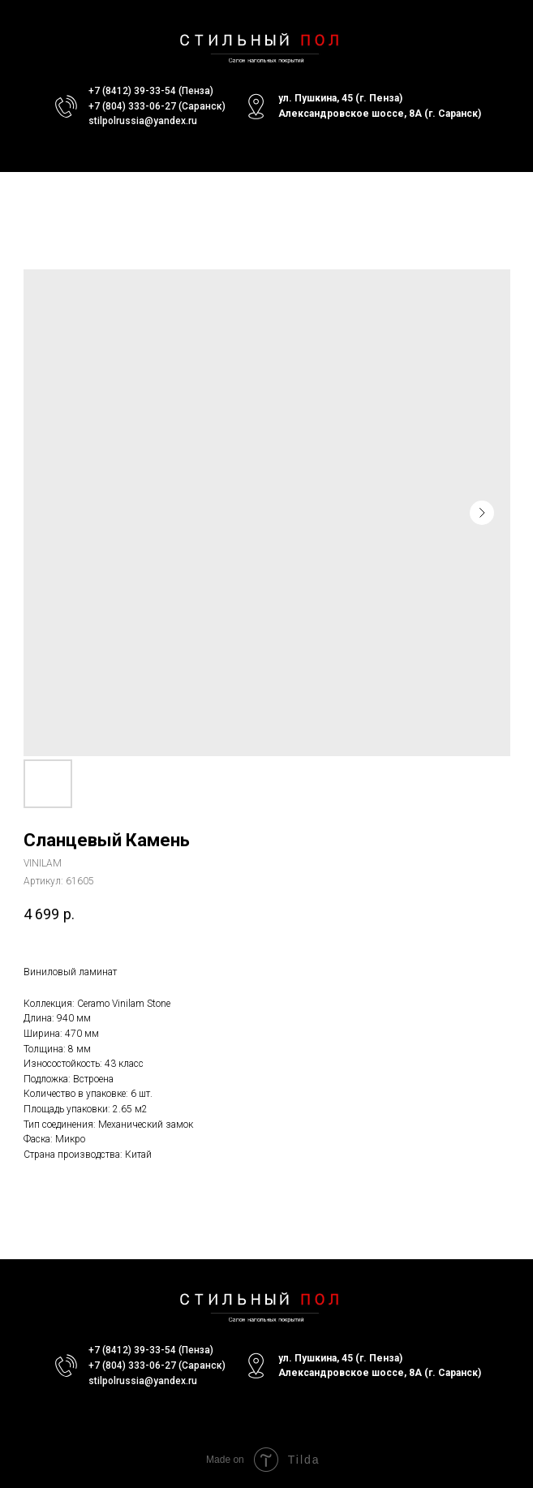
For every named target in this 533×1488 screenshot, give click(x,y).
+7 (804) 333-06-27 (132, 106)
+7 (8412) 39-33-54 (132, 91)
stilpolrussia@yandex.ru (142, 121)
